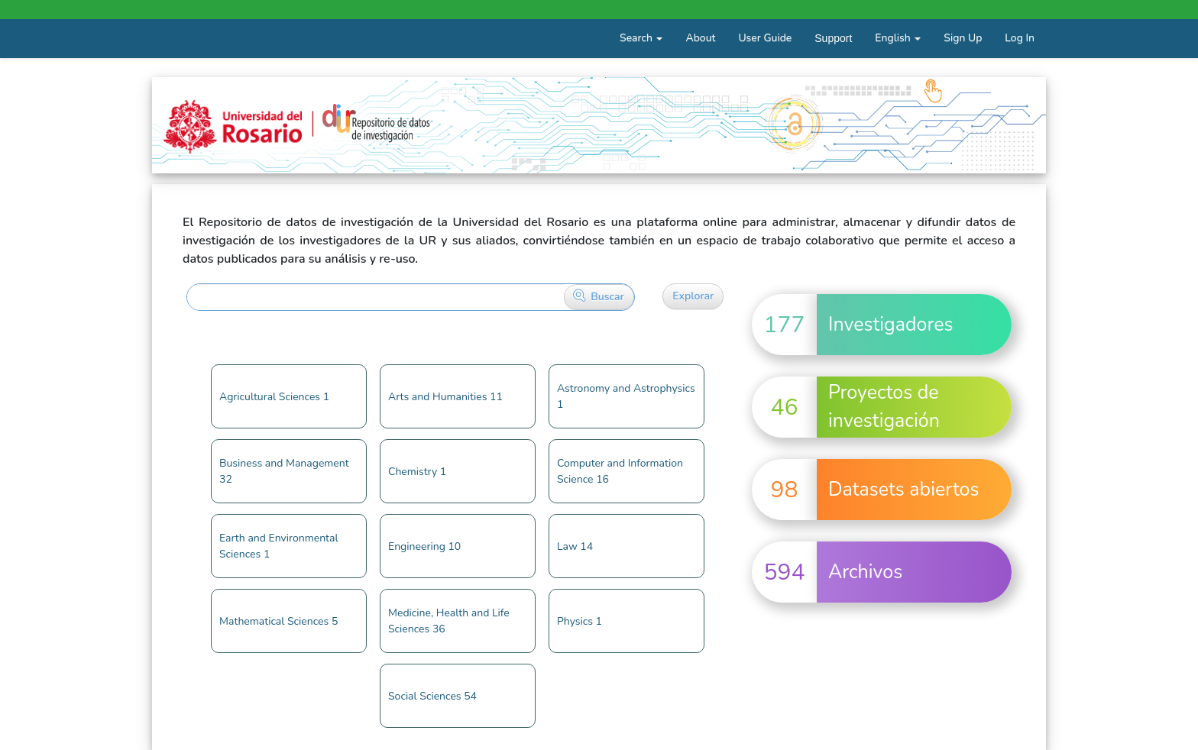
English (898, 38)
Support (833, 38)
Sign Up (963, 38)
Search (641, 38)
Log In (1019, 38)
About (700, 38)
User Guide (765, 38)
